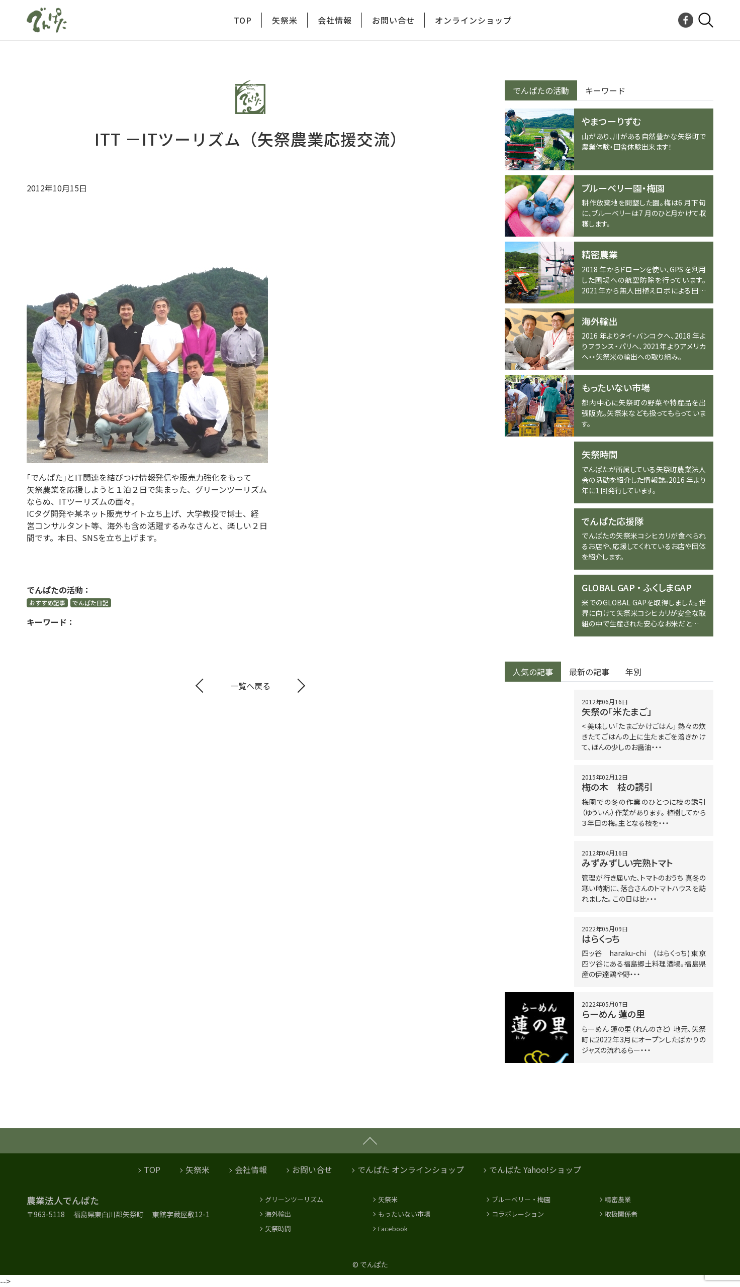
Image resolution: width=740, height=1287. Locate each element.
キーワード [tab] (605, 90)
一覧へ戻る (250, 686)
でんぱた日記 (90, 602)
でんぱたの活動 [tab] (541, 90)
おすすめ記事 (47, 602)
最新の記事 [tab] (589, 672)
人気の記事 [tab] (533, 672)
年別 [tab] (633, 672)
